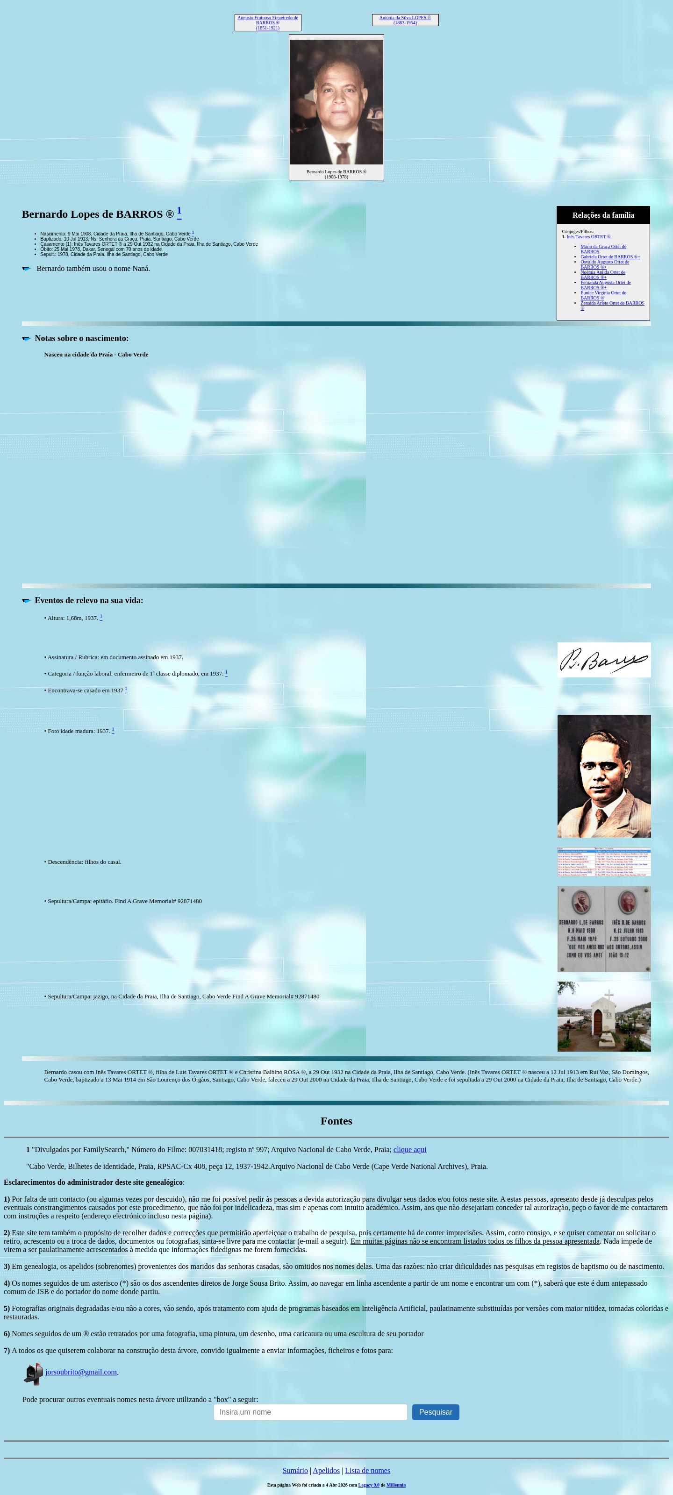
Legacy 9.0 (368, 1485)
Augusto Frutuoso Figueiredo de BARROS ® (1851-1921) (267, 22)
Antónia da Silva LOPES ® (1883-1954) (405, 20)
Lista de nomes (367, 1470)
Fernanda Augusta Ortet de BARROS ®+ (605, 285)
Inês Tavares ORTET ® (588, 236)
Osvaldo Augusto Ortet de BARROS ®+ (604, 264)
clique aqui (410, 1149)
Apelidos (326, 1470)
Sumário (295, 1470)
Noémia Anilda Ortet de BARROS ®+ (602, 275)
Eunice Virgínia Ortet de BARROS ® (603, 295)
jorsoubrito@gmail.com (69, 1372)
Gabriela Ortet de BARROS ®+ (610, 256)
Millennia (396, 1485)
